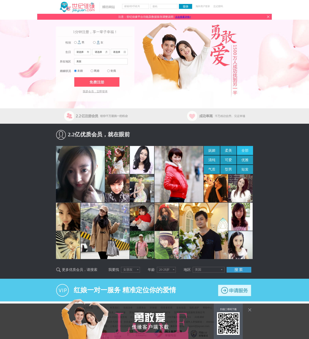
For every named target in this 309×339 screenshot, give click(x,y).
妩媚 (211, 150)
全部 (245, 150)
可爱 (228, 160)
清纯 (211, 160)
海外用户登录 (203, 6)
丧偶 (113, 70)
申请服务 (234, 290)
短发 (245, 169)
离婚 (96, 70)
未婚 (80, 70)
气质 (211, 169)
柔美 (228, 150)
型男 (228, 169)
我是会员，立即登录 (95, 91)
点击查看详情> (183, 17)
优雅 (245, 160)
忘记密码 (218, 6)
